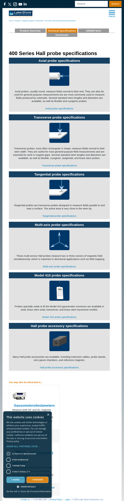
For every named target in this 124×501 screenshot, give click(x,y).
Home (11, 21)
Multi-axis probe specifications (59, 225)
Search (115, 3)
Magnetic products (28, 21)
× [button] (48, 415)
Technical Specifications (62, 30)
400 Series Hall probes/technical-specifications (60, 21)
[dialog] (27, 454)
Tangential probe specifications (59, 174)
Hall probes (40, 21)
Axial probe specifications (59, 60)
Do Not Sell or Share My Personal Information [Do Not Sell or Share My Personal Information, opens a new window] (28, 491)
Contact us (25, 499)
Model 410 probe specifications (59, 275)
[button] (112, 13)
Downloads (61, 34)
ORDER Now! (93, 30)
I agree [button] (16, 479)
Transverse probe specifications (59, 117)
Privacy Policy (56, 499)
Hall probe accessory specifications (59, 326)
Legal (67, 499)
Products (17, 21)
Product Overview (30, 30)
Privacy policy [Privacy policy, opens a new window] (12, 441)
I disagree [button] (37, 479)
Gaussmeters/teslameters (34, 405)
